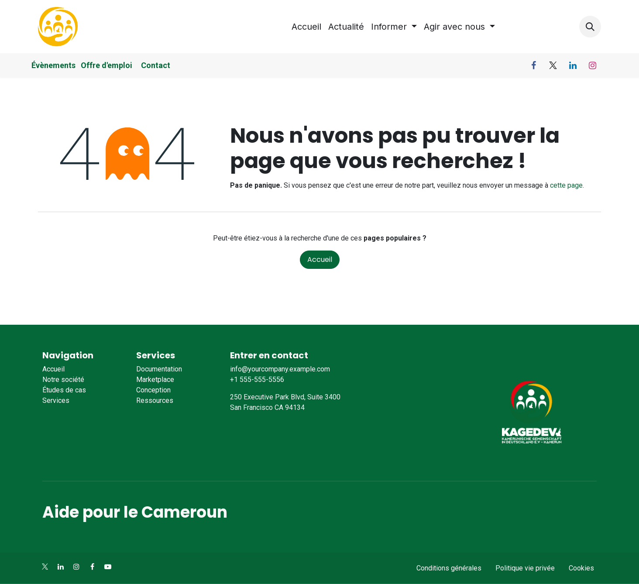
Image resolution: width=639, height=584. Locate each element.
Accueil (319, 259)
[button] (590, 27)
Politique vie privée (525, 568)
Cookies (581, 568)
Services (55, 400)
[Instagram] (592, 65)
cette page (566, 185)
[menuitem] (306, 27)
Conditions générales (448, 568)
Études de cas (64, 390)
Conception (153, 390)
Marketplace (155, 379)
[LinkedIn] (572, 65)
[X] (553, 65)
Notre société (63, 379)
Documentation (159, 369)
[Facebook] (533, 65)
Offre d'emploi (107, 65)
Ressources (154, 400)
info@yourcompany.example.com (280, 369)
